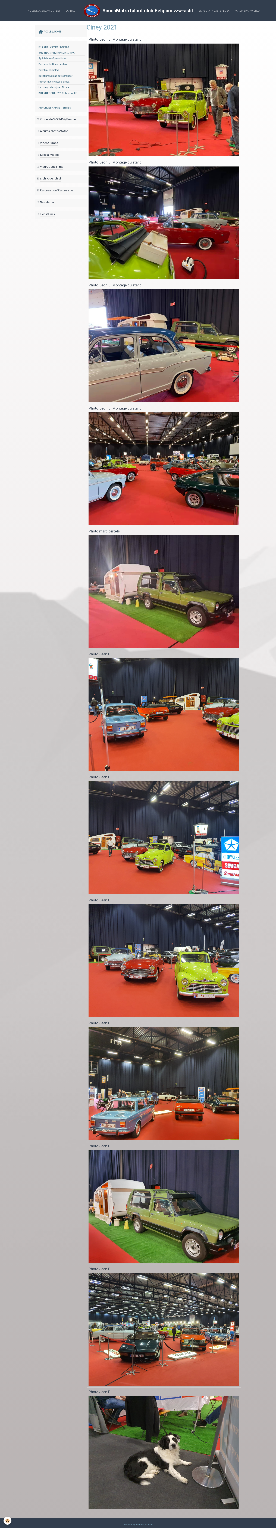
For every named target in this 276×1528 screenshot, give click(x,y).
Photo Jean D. (100, 654)
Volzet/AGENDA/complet (44, 10)
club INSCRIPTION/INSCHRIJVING (57, 52)
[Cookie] (7, 1521)
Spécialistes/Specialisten (53, 58)
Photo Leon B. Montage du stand (115, 39)
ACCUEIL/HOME (50, 31)
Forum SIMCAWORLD (247, 10)
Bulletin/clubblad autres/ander (56, 75)
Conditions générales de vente (138, 1524)
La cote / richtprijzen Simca (54, 87)
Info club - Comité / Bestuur (54, 46)
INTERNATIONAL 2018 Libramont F (58, 93)
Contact (71, 10)
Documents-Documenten (53, 64)
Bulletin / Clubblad (49, 70)
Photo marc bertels (104, 531)
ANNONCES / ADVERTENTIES (55, 107)
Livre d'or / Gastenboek (214, 10)
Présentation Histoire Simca (54, 81)
